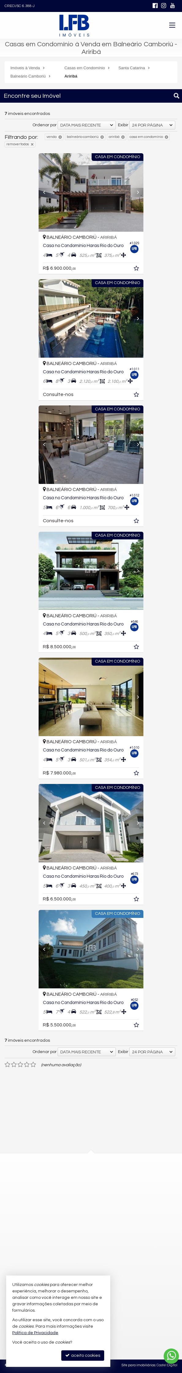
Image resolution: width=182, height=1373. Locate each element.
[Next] (141, 192)
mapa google (66, 1201)
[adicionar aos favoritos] (143, 269)
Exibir (123, 125)
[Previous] (41, 192)
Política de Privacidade (35, 1333)
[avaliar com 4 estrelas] (27, 1065)
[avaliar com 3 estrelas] (20, 1065)
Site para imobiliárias (138, 1365)
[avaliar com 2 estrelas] (14, 1065)
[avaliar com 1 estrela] (7, 1065)
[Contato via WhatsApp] (171, 1356)
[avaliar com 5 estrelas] (33, 1065)
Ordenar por (44, 125)
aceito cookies (82, 1355)
